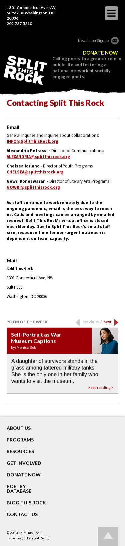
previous (92, 321)
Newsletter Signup (93, 40)
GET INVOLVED (24, 463)
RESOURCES (20, 451)
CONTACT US (22, 514)
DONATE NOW (100, 53)
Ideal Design (41, 538)
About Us (19, 428)
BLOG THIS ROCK (26, 502)
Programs (20, 439)
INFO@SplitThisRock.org (32, 141)
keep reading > (100, 387)
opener (111, 13)
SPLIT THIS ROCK (25, 70)
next (107, 321)
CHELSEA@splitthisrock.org (35, 172)
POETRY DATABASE (19, 488)
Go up (108, 536)
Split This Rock (30, 533)
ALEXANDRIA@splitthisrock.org (38, 156)
